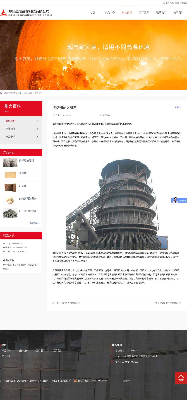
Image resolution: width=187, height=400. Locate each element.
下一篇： (166, 303)
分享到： (178, 107)
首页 (92, 12)
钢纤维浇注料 (26, 160)
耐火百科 (28, 93)
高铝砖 (22, 173)
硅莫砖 (22, 185)
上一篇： (66, 303)
